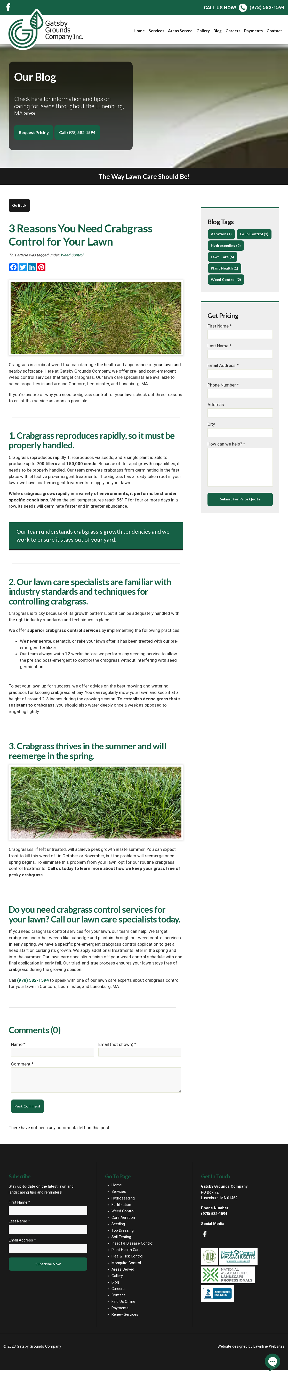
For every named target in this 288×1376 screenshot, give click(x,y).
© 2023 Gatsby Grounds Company (32, 1352)
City (211, 438)
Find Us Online (123, 1307)
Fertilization (121, 1210)
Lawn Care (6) (223, 269)
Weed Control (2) (226, 293)
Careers (233, 30)
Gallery (203, 30)
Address (215, 418)
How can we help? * (226, 457)
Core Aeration (123, 1223)
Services (156, 30)
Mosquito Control (126, 1268)
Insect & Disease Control (132, 1249)
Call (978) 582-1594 (81, 132)
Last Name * (219, 359)
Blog (217, 30)
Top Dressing (122, 1236)
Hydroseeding (123, 1204)
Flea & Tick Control (127, 1262)
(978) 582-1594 (244, 7)
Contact (274, 30)
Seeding (118, 1230)
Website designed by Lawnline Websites (251, 1352)
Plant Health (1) (225, 281)
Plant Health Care (126, 1256)
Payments (253, 30)
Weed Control (72, 256)
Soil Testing (121, 1242)
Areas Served (180, 30)
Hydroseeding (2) (226, 258)
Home (139, 30)
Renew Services (124, 1320)
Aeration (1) (222, 235)
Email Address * (223, 379)
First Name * (219, 339)
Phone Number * (223, 398)
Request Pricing (35, 132)
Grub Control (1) (225, 246)
